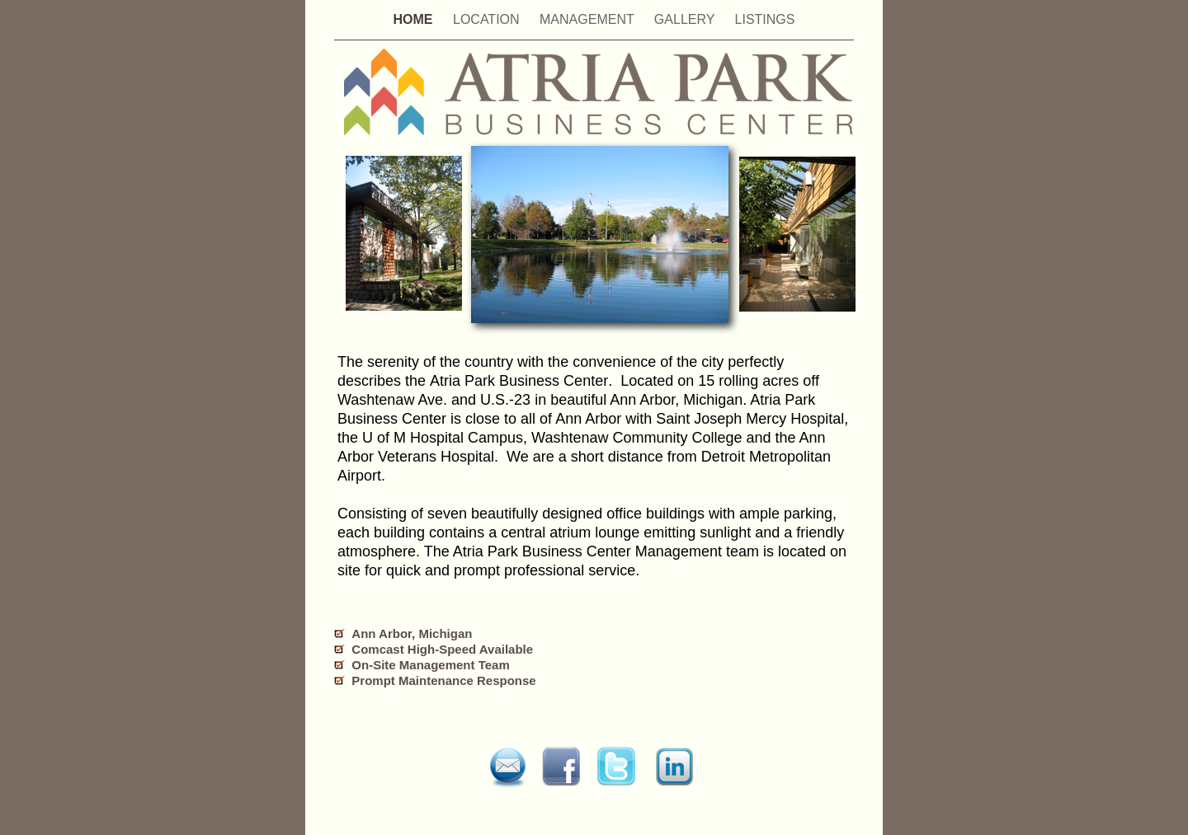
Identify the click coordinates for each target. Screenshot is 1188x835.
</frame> (805, 781)
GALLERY (686, 19)
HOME (415, 19)
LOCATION (488, 19)
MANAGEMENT (589, 19)
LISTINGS (765, 19)
